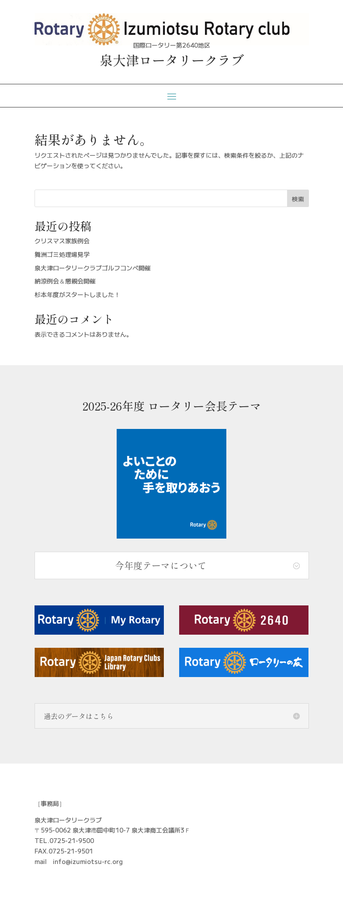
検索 (298, 198)
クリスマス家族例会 (62, 240)
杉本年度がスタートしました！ (77, 294)
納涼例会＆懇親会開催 (65, 280)
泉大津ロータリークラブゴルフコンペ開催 (93, 267)
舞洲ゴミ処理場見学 (62, 254)
